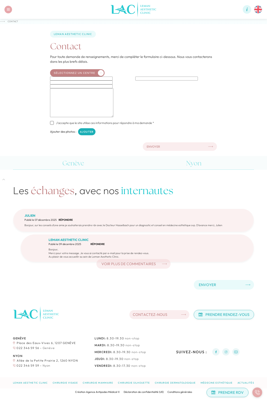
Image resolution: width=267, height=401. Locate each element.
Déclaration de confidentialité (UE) (144, 397)
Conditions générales (179, 397)
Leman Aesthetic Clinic (30, 388)
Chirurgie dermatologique (175, 388)
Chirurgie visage (65, 388)
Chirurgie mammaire (98, 388)
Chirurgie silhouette (134, 388)
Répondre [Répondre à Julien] (66, 225)
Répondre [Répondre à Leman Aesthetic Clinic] (97, 249)
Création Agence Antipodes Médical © (97, 397)
